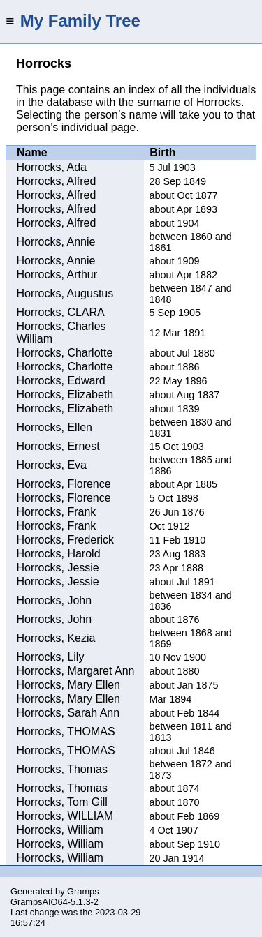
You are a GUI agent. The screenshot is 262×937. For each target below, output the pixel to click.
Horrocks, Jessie (58, 568)
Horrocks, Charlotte (65, 353)
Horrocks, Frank (56, 512)
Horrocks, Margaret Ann (76, 671)
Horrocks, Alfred (56, 181)
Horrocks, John (54, 600)
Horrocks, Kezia (56, 638)
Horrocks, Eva (52, 465)
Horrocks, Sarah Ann (68, 713)
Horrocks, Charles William (61, 332)
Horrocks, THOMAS (66, 731)
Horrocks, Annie (56, 242)
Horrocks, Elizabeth (65, 394)
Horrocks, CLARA (61, 312)
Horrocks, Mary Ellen (68, 685)
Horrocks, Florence (64, 484)
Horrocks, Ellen (54, 427)
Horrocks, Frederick (66, 540)
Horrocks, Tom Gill (62, 802)
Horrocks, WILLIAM (65, 816)
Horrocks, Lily (51, 657)
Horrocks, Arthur (57, 274)
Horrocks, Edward (61, 381)
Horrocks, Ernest (58, 446)
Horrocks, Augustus (65, 293)
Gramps (83, 891)
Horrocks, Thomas (62, 769)
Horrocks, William (60, 830)
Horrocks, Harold (59, 554)
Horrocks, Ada (52, 167)
